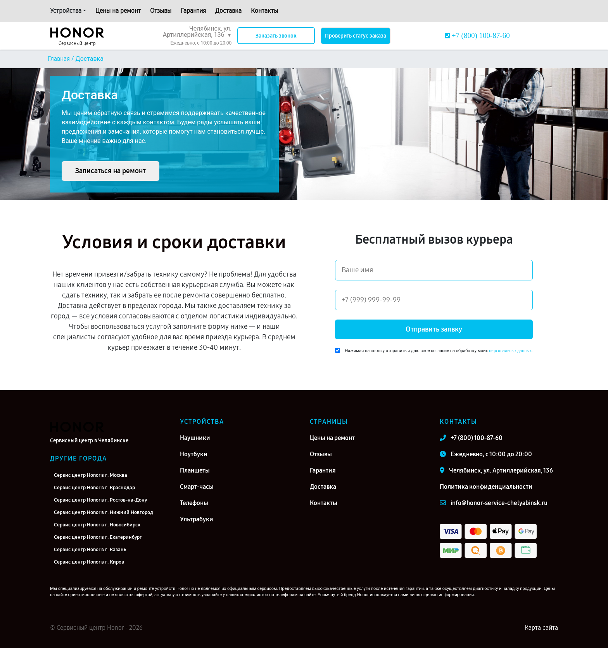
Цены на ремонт (118, 10)
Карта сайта (541, 627)
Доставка (228, 10)
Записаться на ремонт (110, 171)
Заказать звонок (276, 36)
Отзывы (160, 10)
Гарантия (193, 10)
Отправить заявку (434, 329)
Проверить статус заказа (355, 36)
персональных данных (510, 350)
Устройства (65, 10)
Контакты (264, 10)
